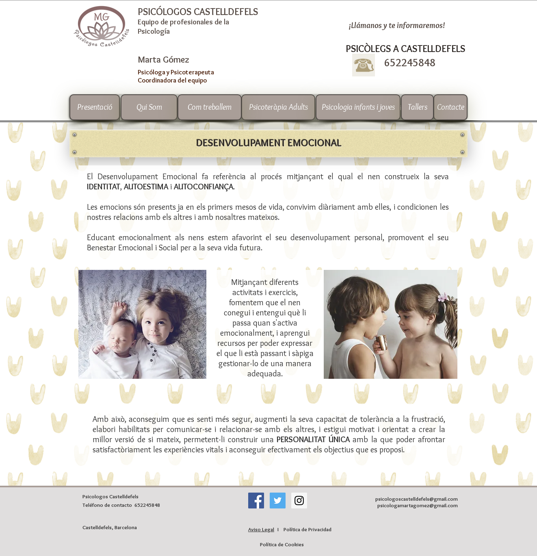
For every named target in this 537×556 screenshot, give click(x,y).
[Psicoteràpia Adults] (278, 107)
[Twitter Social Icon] (278, 500)
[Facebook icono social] (256, 500)
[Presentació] (94, 107)
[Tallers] (417, 107)
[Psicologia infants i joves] (358, 107)
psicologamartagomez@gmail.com (417, 505)
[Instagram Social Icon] (299, 500)
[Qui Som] (149, 107)
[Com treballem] (210, 107)
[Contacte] (450, 107)
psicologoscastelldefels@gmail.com (416, 498)
